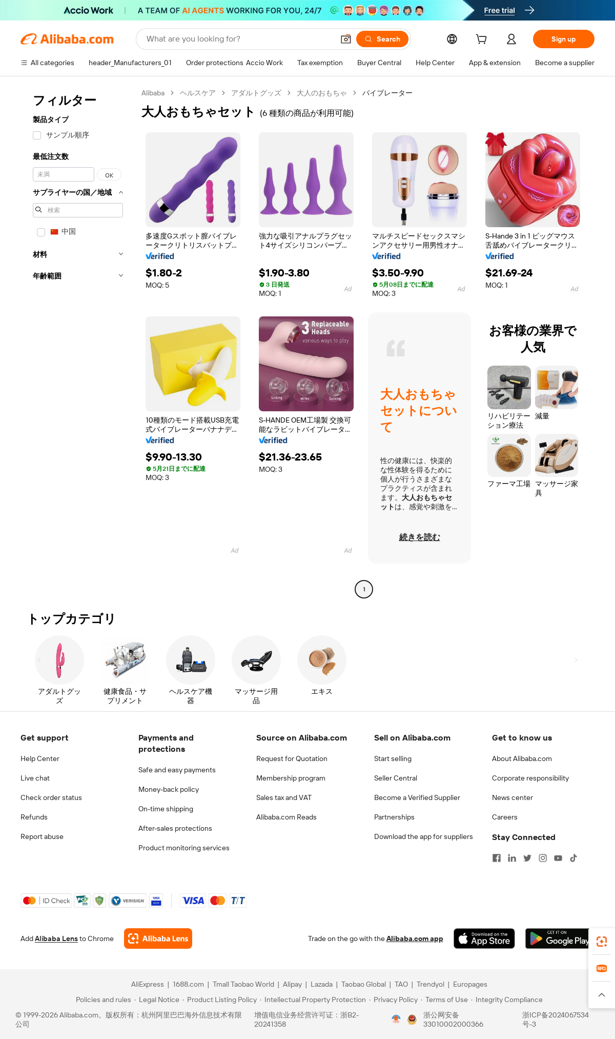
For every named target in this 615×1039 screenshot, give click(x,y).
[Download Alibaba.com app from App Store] (484, 938)
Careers (505, 817)
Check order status (51, 797)
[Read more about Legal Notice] (156, 999)
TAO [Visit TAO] (401, 984)
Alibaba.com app (414, 938)
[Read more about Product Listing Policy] (219, 999)
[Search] (382, 39)
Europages (470, 984)
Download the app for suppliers (423, 836)
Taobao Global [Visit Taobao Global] (363, 984)
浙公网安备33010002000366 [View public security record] (453, 1019)
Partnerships (394, 817)
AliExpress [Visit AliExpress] (147, 984)
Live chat (35, 778)
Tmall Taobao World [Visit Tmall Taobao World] (243, 984)
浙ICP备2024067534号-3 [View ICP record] (555, 1019)
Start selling (393, 758)
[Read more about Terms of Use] (444, 999)
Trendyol (430, 984)
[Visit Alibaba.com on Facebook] (496, 858)
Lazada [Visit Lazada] (322, 984)
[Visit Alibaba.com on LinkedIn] (512, 858)
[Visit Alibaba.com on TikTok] (573, 858)
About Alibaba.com (522, 758)
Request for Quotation (291, 758)
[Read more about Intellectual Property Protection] (313, 999)
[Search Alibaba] (239, 39)
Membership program (290, 778)
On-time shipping (165, 809)
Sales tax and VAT (284, 797)
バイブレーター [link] (387, 93)
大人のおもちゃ (322, 93)
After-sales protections (175, 828)
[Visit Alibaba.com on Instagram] (542, 858)
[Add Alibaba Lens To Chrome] (158, 938)
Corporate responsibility (530, 778)
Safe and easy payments (177, 770)
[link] (601, 941)
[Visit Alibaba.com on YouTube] (558, 858)
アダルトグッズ (256, 93)
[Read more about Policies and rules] (102, 999)
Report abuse (42, 836)
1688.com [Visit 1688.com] (188, 984)
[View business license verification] (396, 1019)
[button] (346, 39)
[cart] (483, 40)
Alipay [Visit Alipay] (292, 984)
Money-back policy (168, 789)
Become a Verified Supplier (417, 797)
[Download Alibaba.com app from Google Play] (559, 938)
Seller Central (395, 778)
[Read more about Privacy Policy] (393, 999)
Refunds (34, 817)
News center (512, 797)
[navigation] (78, 342)
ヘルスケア (198, 93)
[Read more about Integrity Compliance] (507, 999)
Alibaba (153, 93)
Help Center (39, 758)
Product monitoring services (184, 848)
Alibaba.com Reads (286, 817)
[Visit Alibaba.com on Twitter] (527, 858)
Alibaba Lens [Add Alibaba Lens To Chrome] (56, 938)
